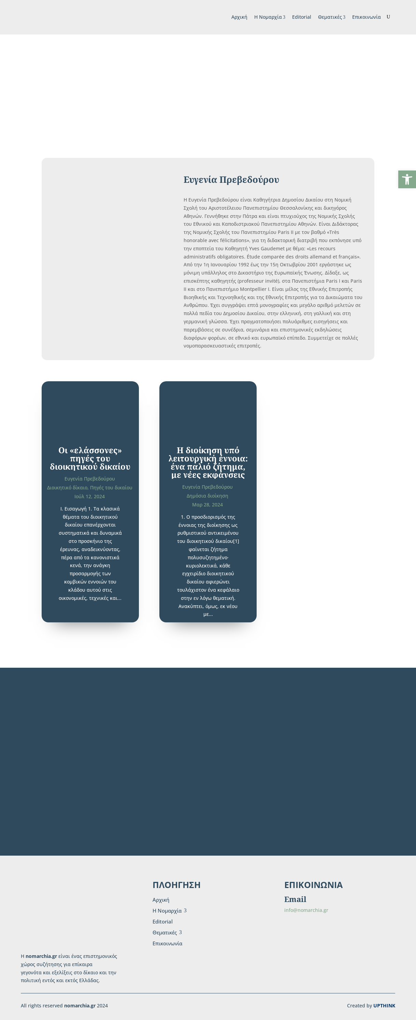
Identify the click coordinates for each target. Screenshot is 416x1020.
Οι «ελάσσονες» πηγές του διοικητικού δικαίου (90, 458)
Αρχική (239, 17)
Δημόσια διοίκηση (207, 495)
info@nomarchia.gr (306, 910)
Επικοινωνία (366, 17)
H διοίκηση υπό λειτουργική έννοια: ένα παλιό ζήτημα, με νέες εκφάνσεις (208, 462)
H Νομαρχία (269, 17)
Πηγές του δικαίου (111, 487)
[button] (407, 179)
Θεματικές (331, 17)
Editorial (301, 17)
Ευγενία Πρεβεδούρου (89, 478)
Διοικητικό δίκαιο (67, 487)
